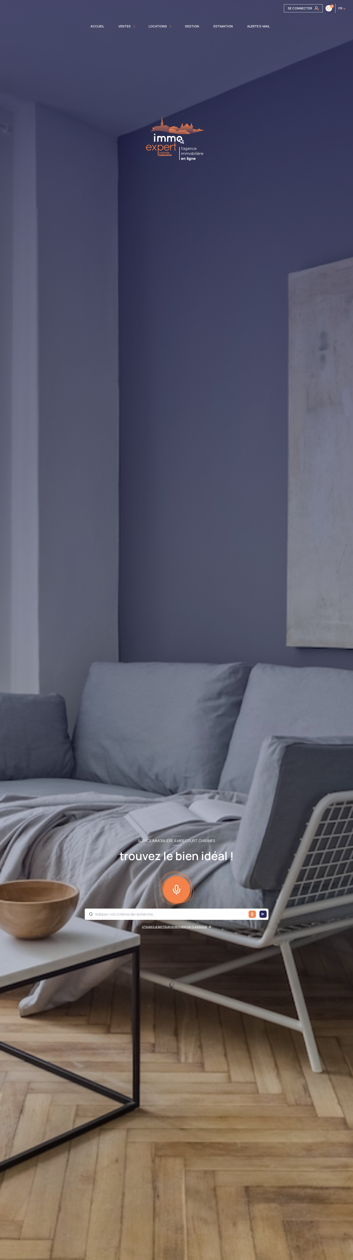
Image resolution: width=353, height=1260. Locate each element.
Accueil (97, 26)
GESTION (192, 26)
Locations (158, 26)
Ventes (124, 26)
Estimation (223, 26)
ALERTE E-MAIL (258, 26)
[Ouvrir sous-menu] (135, 26)
